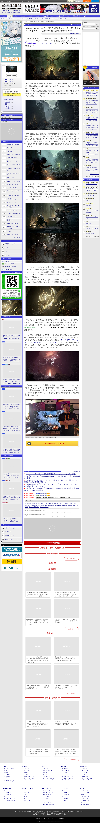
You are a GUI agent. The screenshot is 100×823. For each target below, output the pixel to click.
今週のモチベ (10, 151)
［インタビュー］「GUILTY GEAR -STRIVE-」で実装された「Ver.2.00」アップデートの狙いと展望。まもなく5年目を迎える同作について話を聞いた (11, 475)
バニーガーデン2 (90, 195)
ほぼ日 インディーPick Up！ (14, 181)
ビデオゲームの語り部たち (13, 213)
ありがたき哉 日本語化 (12, 223)
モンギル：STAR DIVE (91, 184)
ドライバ (7, 255)
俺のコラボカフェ (11, 202)
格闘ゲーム (84, 794)
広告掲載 (61, 818)
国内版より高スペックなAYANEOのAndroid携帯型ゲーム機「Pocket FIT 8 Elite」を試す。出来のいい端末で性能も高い (66, 658)
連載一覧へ (18, 237)
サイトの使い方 (21, 1)
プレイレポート (13, 18)
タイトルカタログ (29, 779)
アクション (41, 503)
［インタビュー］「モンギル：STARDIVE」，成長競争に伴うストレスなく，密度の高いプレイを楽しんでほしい (11, 498)
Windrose (88, 200)
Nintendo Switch (8, 269)
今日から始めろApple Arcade (14, 199)
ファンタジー (66, 503)
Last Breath (88, 205)
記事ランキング (9, 781)
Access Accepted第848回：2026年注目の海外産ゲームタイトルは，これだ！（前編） (51, 474)
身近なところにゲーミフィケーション (13, 227)
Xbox (15, 16)
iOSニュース (46, 790)
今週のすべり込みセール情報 (13, 173)
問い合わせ (31, 1)
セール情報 (46, 796)
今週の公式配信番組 (12, 157)
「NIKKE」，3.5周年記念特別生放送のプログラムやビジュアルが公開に (92, 144)
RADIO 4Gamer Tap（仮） (13, 184)
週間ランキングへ (94, 174)
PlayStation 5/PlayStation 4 (11, 266)
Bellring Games (8, 79)
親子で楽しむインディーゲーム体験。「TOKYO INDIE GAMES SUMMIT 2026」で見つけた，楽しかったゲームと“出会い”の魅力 (11, 337)
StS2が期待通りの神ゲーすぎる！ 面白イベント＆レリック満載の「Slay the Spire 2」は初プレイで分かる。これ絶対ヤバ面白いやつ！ (12, 428)
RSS (2, 1)
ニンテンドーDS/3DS (28, 788)
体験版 (30, 18)
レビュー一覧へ (71, 693)
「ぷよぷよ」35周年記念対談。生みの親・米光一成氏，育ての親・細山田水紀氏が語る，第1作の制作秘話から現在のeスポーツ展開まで (66, 752)
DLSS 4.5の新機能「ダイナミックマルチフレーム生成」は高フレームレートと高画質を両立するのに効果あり (37, 687)
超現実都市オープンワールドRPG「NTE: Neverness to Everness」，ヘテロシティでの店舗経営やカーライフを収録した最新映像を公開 (92, 127)
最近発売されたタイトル (48, 18)
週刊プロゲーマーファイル (13, 154)
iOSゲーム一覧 (47, 802)
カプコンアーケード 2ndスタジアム (92, 211)
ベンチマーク (66, 800)
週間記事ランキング (10, 243)
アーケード (83, 788)
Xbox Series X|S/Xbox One (11, 263)
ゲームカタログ (62, 18)
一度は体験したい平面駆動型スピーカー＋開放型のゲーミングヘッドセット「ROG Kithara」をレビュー (66, 687)
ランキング (95, 1)
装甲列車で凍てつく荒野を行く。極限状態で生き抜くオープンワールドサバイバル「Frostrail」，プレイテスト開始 (92, 135)
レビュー (3, 18)
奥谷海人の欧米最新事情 (13, 144)
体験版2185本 (16, 12)
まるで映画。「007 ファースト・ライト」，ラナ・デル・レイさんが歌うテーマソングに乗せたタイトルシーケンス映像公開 (92, 152)
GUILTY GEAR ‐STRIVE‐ (92, 228)
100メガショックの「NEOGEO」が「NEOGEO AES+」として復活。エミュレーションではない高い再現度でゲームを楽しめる (92, 110)
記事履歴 (87, 1)
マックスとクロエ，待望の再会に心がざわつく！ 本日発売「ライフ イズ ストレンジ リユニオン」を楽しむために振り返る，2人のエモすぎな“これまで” (11, 381)
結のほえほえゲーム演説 (13, 195)
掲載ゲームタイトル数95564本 (11, 11)
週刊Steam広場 (10, 177)
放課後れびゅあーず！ (12, 234)
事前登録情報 (47, 794)
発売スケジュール (29, 777)
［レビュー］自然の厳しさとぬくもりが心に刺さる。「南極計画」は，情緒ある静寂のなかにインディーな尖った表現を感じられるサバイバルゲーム (11, 450)
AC (68, 16)
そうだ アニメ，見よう (12, 187)
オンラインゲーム (9, 768)
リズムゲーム (85, 800)
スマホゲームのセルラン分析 (13, 169)
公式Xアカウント (10, 1)
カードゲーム (85, 796)
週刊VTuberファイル (12, 161)
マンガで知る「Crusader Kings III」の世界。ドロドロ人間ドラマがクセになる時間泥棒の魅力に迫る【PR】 (11, 359)
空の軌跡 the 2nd (90, 233)
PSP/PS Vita (83, 766)
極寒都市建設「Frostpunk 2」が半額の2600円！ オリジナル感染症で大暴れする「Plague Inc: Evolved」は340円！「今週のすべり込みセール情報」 (37, 622)
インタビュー (22, 18)
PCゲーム (7, 261)
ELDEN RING (36, 342)
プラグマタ (88, 223)
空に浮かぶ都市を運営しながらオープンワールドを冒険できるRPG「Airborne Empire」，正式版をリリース (92, 102)
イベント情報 (85, 792)
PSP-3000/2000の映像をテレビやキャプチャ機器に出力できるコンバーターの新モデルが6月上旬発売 (92, 169)
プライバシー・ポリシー (50, 818)
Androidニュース (48, 792)
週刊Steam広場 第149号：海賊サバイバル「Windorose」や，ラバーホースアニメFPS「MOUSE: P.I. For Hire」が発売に (37, 594)
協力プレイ (73, 503)
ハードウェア (60, 16)
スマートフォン (46, 788)
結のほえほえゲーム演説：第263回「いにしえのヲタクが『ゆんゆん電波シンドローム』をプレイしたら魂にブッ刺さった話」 (66, 594)
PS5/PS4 (23, 16)
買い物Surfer (10, 220)
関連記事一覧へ (77, 471)
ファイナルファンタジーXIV (92, 217)
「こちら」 (59, 813)
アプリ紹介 (46, 798)
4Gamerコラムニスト (12, 210)
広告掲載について (9, 535)
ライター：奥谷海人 (75, 33)
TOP (4, 16)
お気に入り (79, 1)
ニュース (7, 102)
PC (10, 16)
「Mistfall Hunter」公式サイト (53, 444)
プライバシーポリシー (10, 528)
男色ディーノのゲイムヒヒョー (13, 165)
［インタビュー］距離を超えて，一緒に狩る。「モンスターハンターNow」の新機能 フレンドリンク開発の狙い (11, 520)
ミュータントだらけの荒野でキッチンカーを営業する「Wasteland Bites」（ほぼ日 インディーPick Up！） (66, 621)
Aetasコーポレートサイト (11, 539)
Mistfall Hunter (11, 73)
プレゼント (8, 247)
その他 (83, 802)
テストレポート (67, 792)
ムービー (37, 18)
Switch (30, 16)
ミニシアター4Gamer (12, 216)
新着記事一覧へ (71, 558)
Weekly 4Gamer (10, 147)
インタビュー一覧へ (71, 759)
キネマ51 (9, 231)
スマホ (37, 16)
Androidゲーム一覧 (48, 804)
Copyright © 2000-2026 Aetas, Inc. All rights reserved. (50, 821)
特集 (6, 104)
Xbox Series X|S (49, 43)
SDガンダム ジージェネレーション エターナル (92, 189)
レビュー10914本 (7, 12)
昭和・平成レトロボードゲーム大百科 (13, 206)
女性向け (45, 16)
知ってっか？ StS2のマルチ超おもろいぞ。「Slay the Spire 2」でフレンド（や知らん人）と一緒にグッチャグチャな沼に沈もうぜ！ (11, 406)
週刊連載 (7, 777)
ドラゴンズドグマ (52, 342)
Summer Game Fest (62, 505)
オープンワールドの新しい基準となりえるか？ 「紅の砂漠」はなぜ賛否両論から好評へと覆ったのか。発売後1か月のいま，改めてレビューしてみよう (38, 659)
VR (52, 16)
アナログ (75, 16)
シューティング (86, 798)
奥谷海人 (34, 507)
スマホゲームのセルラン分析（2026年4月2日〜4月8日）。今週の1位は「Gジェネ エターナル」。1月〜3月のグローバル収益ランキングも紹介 (92, 160)
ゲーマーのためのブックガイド (13, 191)
